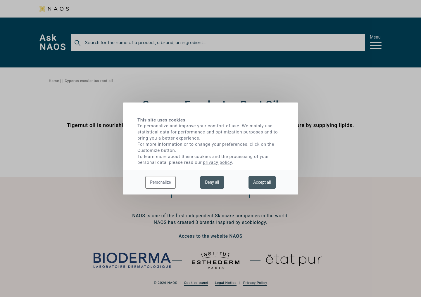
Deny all (212, 182)
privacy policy (217, 162)
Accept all (262, 182)
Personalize (160, 182)
